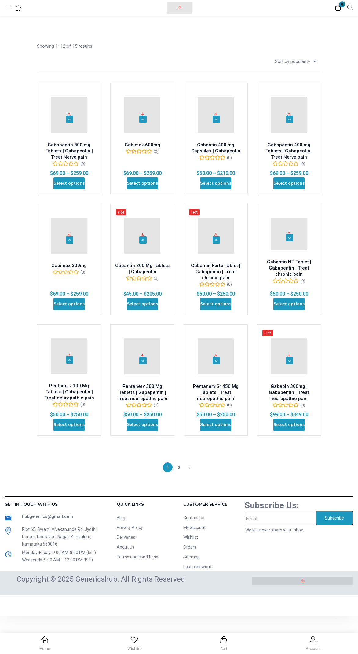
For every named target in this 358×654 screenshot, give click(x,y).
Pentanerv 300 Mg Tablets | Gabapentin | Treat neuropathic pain (142, 422)
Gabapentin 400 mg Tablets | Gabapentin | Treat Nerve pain (289, 155)
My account (194, 565)
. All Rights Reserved (152, 616)
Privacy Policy (130, 565)
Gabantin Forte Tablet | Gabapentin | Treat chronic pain (216, 289)
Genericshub (96, 616)
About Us (125, 584)
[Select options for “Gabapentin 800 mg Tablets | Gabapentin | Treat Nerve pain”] (69, 191)
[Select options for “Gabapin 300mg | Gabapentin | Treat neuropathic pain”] (289, 458)
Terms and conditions (137, 594)
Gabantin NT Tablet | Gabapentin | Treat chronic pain (289, 284)
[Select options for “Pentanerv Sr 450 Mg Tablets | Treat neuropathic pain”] (215, 458)
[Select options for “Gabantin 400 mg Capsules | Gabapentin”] (215, 191)
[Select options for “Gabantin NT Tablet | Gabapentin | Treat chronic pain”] (289, 324)
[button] (338, 8)
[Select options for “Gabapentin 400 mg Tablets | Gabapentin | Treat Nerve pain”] (289, 191)
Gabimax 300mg (69, 282)
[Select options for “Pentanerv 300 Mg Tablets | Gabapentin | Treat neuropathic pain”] (142, 458)
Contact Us (193, 555)
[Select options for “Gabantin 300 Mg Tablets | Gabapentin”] (142, 324)
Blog (121, 555)
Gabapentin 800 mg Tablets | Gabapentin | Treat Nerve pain (69, 155)
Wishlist (190, 574)
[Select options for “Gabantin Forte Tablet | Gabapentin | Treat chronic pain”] (215, 324)
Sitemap (191, 594)
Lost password (197, 604)
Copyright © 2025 (46, 616)
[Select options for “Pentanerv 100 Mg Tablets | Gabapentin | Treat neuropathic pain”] (69, 458)
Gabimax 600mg (142, 149)
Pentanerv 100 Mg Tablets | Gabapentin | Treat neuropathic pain (69, 421)
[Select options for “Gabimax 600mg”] (142, 191)
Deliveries (126, 574)
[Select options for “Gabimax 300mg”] (69, 324)
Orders (189, 584)
